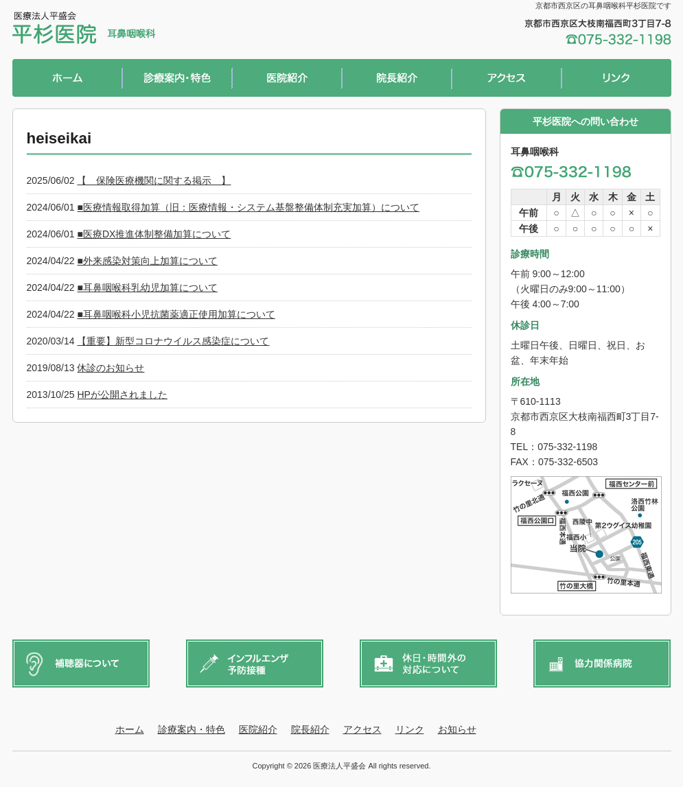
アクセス (507, 79)
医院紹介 (287, 79)
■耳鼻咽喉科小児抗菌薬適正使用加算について (176, 314)
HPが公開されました (122, 394)
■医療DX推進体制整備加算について (154, 233)
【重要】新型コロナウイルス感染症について (173, 341)
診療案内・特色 (177, 79)
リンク (616, 79)
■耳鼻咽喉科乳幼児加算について (147, 287)
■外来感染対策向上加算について (147, 260)
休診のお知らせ (110, 367)
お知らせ (457, 729)
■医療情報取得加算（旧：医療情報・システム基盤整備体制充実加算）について (248, 207)
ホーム (67, 79)
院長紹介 (397, 79)
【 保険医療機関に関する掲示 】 (154, 180)
